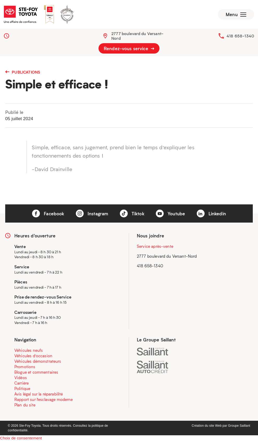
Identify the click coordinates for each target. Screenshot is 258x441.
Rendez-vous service (129, 48)
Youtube (170, 213)
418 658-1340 (240, 35)
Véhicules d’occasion (33, 355)
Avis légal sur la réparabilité (38, 394)
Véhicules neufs (28, 350)
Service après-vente (155, 246)
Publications (22, 72)
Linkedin (211, 213)
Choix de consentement (21, 438)
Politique (22, 388)
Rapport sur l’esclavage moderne (43, 399)
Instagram (92, 213)
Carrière (21, 383)
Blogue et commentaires (36, 372)
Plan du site (24, 404)
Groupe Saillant (239, 425)
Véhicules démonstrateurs (37, 361)
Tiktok (132, 213)
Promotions (24, 366)
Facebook (48, 213)
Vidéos (20, 377)
